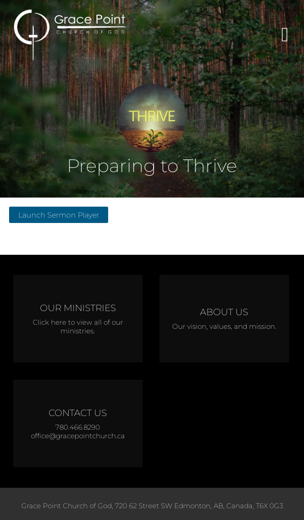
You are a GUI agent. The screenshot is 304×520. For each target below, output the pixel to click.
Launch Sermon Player (58, 214)
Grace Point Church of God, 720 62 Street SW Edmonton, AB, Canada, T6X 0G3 (152, 505)
